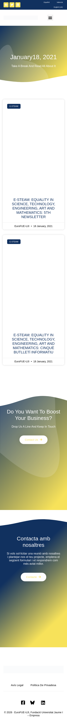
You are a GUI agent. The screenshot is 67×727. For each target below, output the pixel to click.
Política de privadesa (43, 685)
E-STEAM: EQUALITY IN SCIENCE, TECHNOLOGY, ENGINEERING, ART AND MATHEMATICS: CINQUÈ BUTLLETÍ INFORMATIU (33, 343)
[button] (50, 18)
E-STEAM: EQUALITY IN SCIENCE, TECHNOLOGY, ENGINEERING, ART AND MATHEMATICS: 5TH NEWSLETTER (33, 208)
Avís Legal (17, 685)
